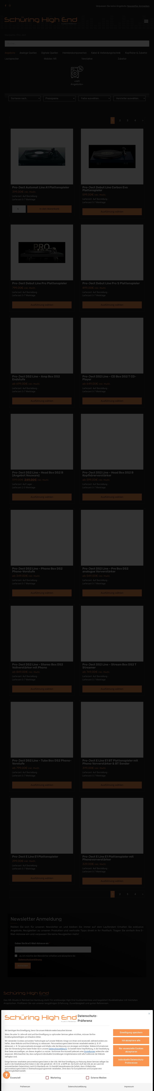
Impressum (129, 1087)
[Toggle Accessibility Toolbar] (6, 1075)
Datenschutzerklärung (58, 1049)
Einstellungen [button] (89, 1051)
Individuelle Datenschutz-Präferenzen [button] (131, 1061)
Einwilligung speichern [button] (131, 1032)
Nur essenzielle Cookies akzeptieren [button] (131, 1050)
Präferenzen (25, 1087)
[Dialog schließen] (149, 1013)
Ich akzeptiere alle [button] (131, 1040)
